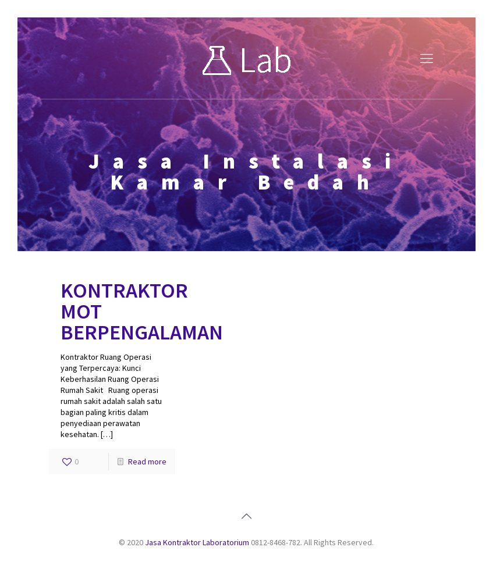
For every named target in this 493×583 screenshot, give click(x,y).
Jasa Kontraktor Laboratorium (197, 542)
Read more (147, 461)
